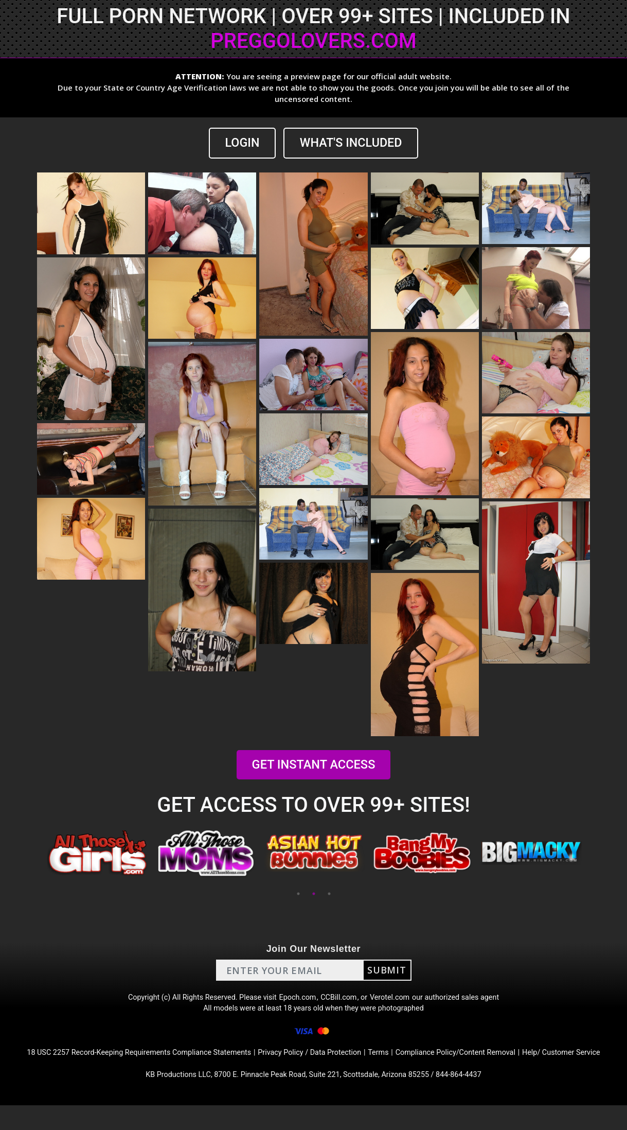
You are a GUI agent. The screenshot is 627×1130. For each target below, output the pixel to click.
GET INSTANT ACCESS (313, 765)
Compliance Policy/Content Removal (484, 1062)
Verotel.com (397, 1000)
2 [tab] (314, 895)
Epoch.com (297, 1000)
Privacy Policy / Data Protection (325, 1062)
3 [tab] (329, 895)
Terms (399, 1062)
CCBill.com (341, 1000)
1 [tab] (298, 895)
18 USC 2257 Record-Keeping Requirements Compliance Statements (136, 1062)
